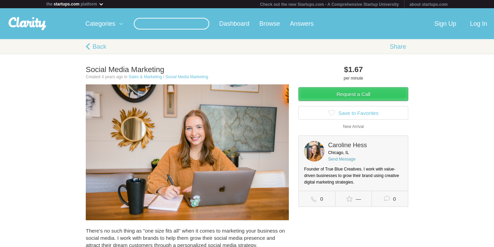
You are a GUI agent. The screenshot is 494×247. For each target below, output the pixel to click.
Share (398, 46)
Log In (478, 23)
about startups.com (429, 4)
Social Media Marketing (186, 76)
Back (99, 46)
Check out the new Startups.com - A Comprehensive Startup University (329, 4)
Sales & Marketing (145, 76)
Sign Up (445, 23)
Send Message (341, 159)
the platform (75, 4)
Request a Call (353, 94)
